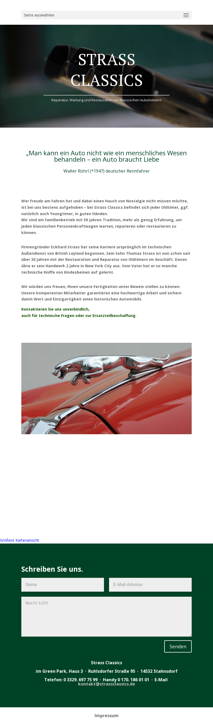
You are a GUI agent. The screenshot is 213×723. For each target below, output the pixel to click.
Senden (178, 646)
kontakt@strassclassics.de (106, 684)
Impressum (107, 715)
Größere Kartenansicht (19, 540)
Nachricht (106, 617)
